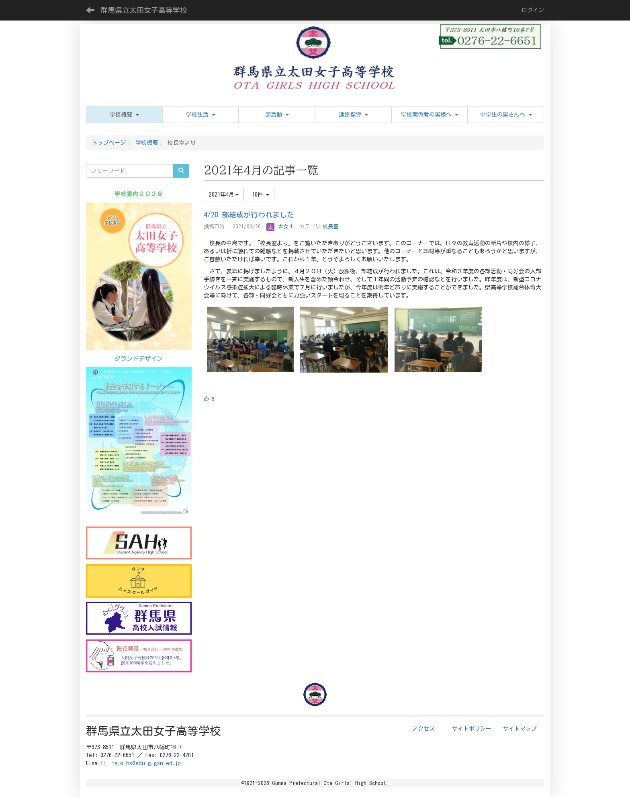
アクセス (423, 728)
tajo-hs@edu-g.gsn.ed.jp (146, 763)
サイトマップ (520, 728)
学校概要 (146, 142)
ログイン (533, 10)
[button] (124, 115)
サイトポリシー (471, 728)
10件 (260, 194)
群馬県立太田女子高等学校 (143, 10)
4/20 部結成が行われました (249, 214)
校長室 (330, 226)
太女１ (280, 226)
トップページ (109, 142)
